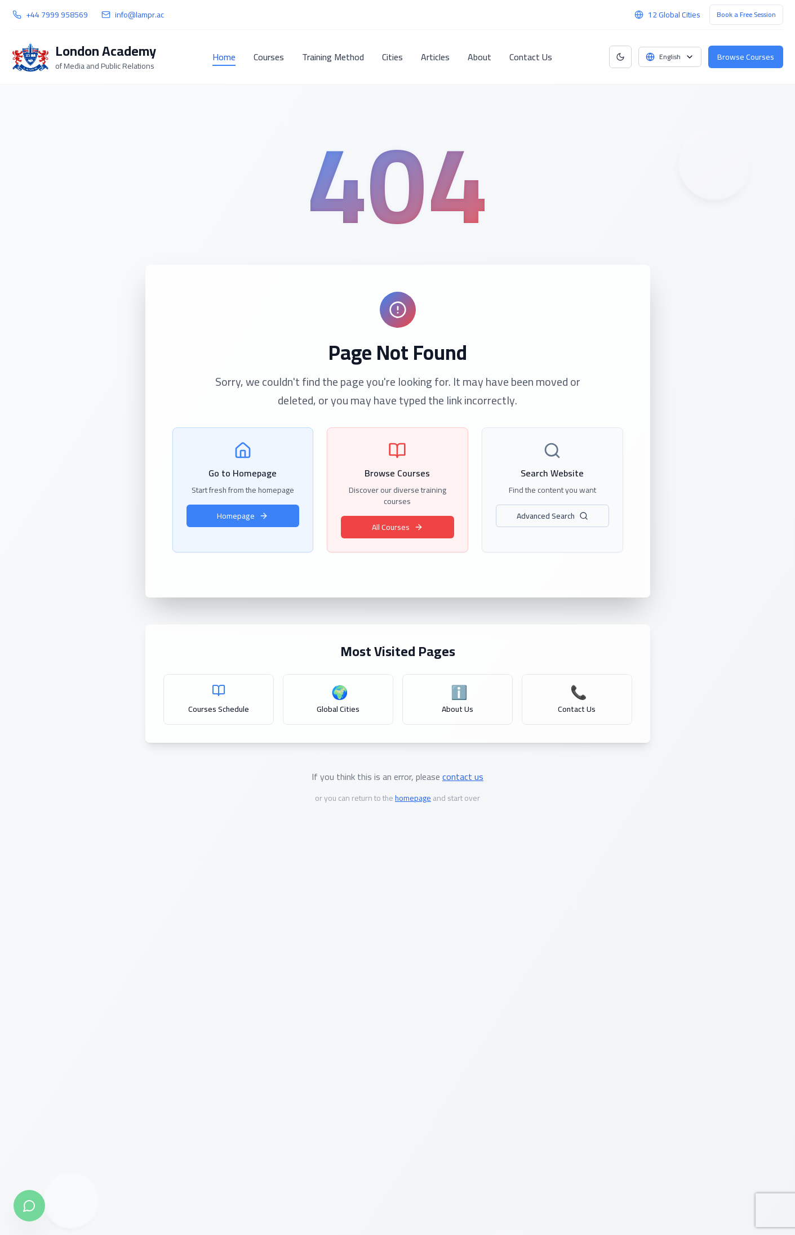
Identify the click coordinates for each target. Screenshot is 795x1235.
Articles (435, 57)
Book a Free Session (746, 14)
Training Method (333, 57)
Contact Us (530, 57)
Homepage (242, 515)
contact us (462, 776)
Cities (392, 57)
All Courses (397, 527)
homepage (413, 798)
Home (224, 57)
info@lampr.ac (139, 14)
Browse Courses (745, 57)
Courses (269, 57)
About (479, 57)
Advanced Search (552, 515)
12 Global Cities (674, 14)
